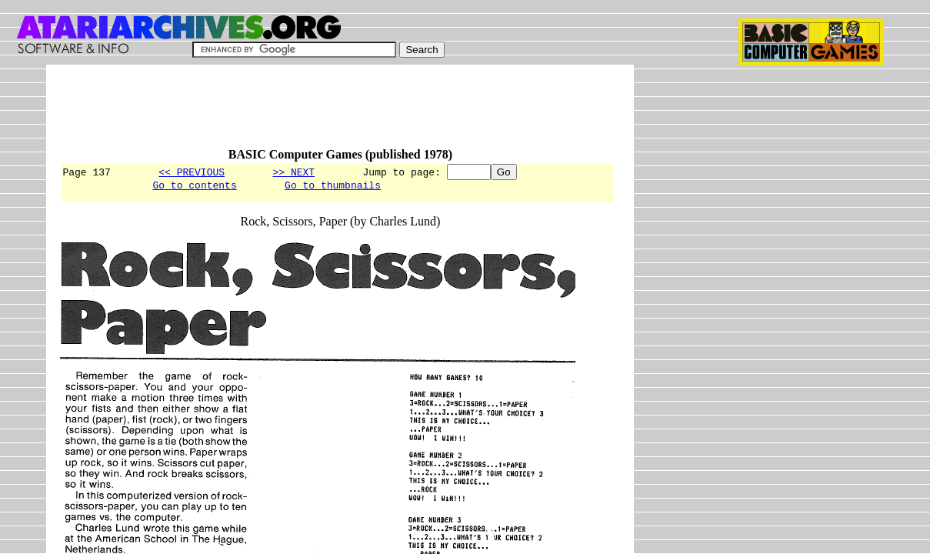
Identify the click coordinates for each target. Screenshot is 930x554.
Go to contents (194, 187)
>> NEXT (293, 172)
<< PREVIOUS (191, 172)
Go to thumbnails (333, 187)
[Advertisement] (340, 113)
